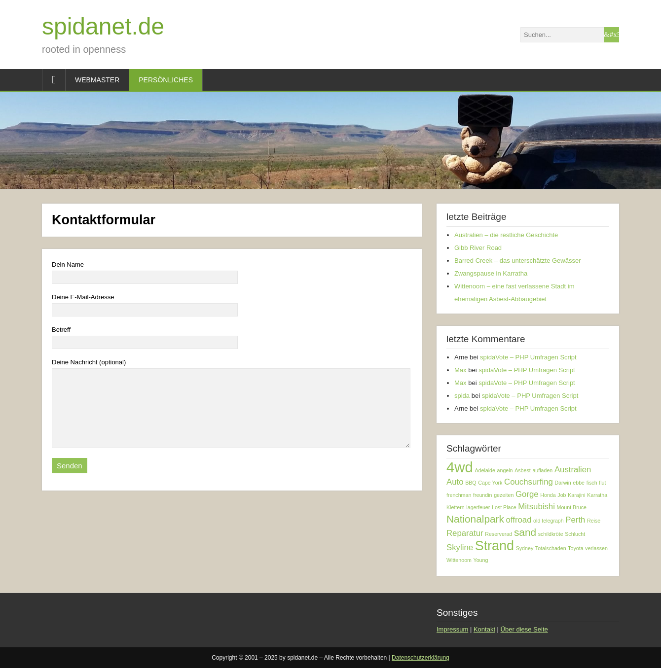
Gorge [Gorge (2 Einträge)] (527, 494)
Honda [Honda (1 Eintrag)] (547, 495)
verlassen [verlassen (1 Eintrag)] (596, 548)
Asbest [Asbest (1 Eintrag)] (522, 470)
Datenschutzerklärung (420, 657)
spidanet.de (103, 26)
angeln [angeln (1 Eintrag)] (505, 470)
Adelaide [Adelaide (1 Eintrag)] (485, 470)
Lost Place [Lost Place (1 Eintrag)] (504, 507)
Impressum (452, 629)
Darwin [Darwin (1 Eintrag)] (563, 483)
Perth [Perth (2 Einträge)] (575, 520)
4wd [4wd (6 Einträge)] (459, 467)
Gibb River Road (478, 247)
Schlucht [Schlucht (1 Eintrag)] (575, 534)
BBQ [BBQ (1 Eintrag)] (471, 483)
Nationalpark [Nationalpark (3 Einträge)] (475, 519)
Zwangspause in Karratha (490, 273)
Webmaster (97, 80)
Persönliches (166, 80)
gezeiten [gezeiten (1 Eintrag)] (504, 495)
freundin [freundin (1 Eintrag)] (482, 495)
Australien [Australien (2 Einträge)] (572, 469)
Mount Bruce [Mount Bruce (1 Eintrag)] (572, 507)
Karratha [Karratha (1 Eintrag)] (597, 495)
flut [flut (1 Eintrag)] (602, 483)
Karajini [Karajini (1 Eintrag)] (577, 495)
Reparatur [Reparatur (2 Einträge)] (464, 533)
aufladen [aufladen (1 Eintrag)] (542, 470)
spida (462, 395)
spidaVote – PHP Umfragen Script (528, 357)
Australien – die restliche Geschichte (506, 235)
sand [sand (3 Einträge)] (525, 532)
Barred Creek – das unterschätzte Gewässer (517, 260)
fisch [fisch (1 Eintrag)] (592, 483)
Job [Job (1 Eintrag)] (561, 495)
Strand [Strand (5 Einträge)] (494, 545)
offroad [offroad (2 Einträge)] (519, 520)
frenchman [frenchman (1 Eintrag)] (458, 495)
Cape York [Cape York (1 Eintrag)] (490, 483)
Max (460, 370)
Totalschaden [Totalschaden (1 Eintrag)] (550, 548)
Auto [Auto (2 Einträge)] (455, 482)
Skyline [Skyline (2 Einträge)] (459, 547)
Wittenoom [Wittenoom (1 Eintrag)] (459, 560)
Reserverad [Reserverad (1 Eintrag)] (498, 534)
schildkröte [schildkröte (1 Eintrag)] (550, 534)
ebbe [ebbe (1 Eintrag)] (579, 483)
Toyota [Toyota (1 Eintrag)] (575, 548)
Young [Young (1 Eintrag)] (481, 560)
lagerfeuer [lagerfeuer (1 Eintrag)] (478, 507)
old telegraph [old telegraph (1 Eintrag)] (548, 521)
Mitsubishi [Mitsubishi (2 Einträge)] (536, 506)
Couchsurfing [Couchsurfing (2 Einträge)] (528, 482)
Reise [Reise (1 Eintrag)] (593, 521)
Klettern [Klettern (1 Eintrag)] (455, 507)
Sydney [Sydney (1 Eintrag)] (525, 548)
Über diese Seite (524, 629)
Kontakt (484, 629)
